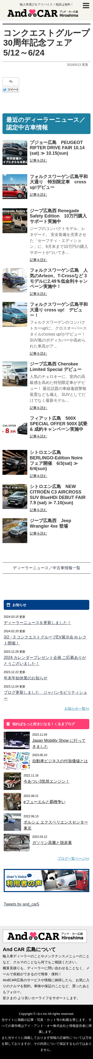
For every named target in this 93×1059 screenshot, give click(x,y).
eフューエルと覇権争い (44, 802)
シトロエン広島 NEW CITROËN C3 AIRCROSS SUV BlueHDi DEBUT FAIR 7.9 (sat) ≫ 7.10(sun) (60, 494)
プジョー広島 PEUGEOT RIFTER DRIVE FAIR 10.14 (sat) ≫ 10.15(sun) (57, 148)
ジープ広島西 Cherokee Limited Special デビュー (56, 366)
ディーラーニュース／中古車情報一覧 (46, 568)
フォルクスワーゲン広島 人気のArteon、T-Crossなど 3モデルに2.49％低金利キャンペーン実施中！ (59, 278)
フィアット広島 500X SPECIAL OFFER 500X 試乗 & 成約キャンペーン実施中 (58, 424)
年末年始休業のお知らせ (25, 678)
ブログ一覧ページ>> (73, 858)
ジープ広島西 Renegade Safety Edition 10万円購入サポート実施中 (58, 216)
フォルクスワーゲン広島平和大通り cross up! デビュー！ (59, 310)
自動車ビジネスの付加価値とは (60, 761)
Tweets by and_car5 (21, 904)
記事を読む (38, 160)
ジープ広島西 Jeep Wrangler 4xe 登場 (50, 523)
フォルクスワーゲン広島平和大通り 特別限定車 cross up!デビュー (59, 182)
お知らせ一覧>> (76, 708)
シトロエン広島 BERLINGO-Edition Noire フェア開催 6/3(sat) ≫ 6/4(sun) (56, 460)
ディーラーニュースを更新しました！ (37, 623)
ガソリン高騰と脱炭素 (52, 843)
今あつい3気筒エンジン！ (46, 781)
